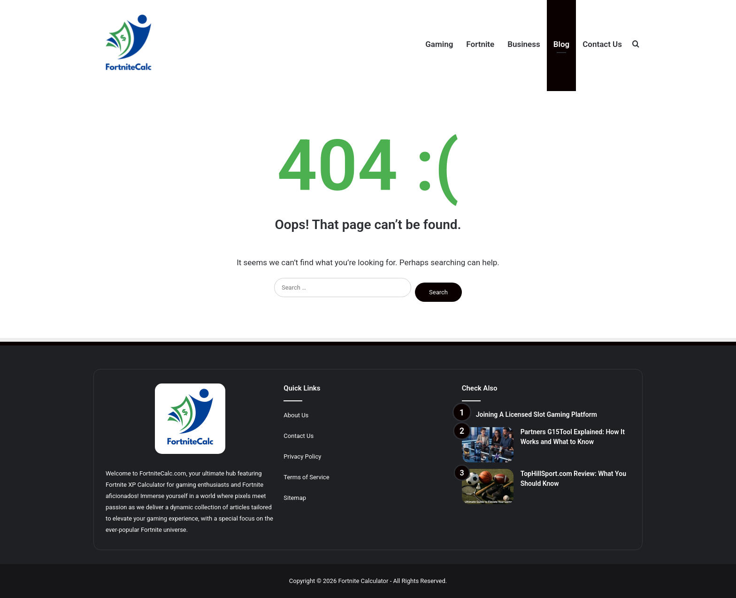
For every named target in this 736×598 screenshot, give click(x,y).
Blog (561, 44)
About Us (296, 415)
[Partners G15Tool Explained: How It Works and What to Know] (488, 444)
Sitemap (295, 497)
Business (523, 44)
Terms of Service (306, 477)
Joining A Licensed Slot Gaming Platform (536, 414)
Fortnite (480, 44)
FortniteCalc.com (162, 473)
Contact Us (602, 44)
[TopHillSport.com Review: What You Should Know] (488, 486)
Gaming (439, 44)
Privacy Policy (302, 456)
